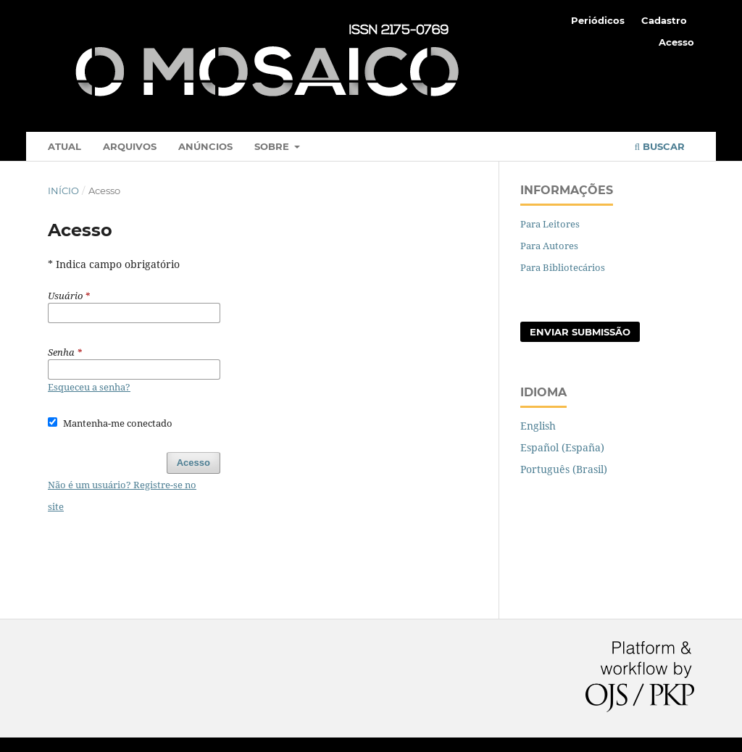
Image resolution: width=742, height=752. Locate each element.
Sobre (273, 146)
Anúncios (205, 146)
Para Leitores (550, 223)
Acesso (676, 42)
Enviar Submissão (580, 332)
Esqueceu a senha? (89, 386)
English (538, 426)
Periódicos (598, 20)
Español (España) (562, 447)
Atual (64, 146)
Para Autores (549, 245)
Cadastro (664, 20)
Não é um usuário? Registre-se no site (122, 495)
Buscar (660, 146)
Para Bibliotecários (562, 267)
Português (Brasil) (563, 469)
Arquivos (130, 146)
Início (63, 190)
